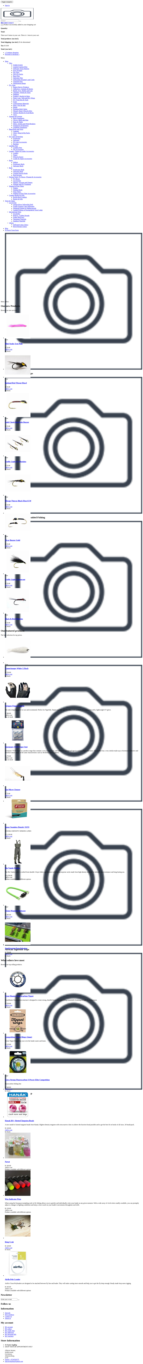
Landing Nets (13, 146)
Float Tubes (17, 192)
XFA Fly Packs (18, 74)
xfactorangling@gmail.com (14, 1361)
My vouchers (9, 1336)
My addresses (9, 1332)
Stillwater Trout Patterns (21, 69)
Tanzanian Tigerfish (19, 219)
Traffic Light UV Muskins (15, 462)
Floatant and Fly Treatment (22, 184)
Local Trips (12, 203)
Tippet (15, 155)
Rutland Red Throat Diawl (16, 383)
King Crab (9, 1242)
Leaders (15, 153)
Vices (15, 114)
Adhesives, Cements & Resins (23, 89)
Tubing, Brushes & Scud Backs (23, 113)
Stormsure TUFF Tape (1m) (16, 747)
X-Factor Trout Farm (12, 230)
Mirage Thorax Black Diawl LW (18, 501)
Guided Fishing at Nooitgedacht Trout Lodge (28, 210)
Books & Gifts (18, 199)
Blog (6, 228)
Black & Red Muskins (14, 619)
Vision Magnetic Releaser (15, 911)
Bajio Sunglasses (18, 118)
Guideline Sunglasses (20, 127)
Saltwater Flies (18, 78)
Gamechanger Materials (21, 103)
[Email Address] (9, 1299)
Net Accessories (18, 149)
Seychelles (16, 214)
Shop (6, 61)
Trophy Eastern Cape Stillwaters (23, 206)
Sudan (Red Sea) (18, 217)
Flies (10, 63)
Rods (10, 168)
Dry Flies (16, 72)
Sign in (7, 5)
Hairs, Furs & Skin (19, 105)
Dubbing (16, 94)
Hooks (15, 107)
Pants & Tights (18, 122)
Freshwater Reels (18, 164)
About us (8, 1318)
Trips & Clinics (10, 201)
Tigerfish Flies (18, 81)
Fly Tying (12, 85)
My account (9, 1327)
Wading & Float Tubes (16, 186)
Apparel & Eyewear (15, 116)
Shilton (15, 162)
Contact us (8, 1316)
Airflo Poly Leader (12, 1279)
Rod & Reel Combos (20, 197)
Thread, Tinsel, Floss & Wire (22, 111)
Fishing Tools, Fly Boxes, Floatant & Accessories (25, 177)
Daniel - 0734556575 (12, 1359)
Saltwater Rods (18, 171)
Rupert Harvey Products (21, 87)
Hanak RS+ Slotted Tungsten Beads (19, 1121)
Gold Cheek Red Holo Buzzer (17, 422)
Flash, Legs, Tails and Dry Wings (24, 98)
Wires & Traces (18, 157)
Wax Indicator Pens (13, 1199)
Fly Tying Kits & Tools (20, 100)
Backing (16, 144)
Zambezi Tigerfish (19, 221)
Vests (15, 135)
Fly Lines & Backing (16, 136)
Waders (15, 188)
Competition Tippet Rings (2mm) (18, 1037)
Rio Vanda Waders (12, 868)
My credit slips (10, 1331)
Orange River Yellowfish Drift (23, 204)
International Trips (15, 212)
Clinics (11, 223)
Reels (11, 160)
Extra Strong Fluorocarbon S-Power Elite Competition (27, 1080)
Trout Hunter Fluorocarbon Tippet (19, 996)
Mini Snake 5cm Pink (14, 344)
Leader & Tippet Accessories (22, 159)
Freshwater (16, 138)
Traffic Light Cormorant (15, 579)
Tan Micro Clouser (12, 790)
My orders (8, 1329)
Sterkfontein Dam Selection (16, 948)
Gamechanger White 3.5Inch (16, 668)
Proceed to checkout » (12, 54)
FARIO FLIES (18, 65)
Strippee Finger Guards (14, 706)
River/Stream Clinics (20, 226)
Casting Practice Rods (20, 173)
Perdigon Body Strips (20, 109)
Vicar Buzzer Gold (12, 540)
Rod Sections (17, 175)
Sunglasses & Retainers (21, 125)
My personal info (10, 1334)
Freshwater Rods (18, 170)
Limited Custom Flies (20, 67)
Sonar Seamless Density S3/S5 (17, 827)
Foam (15, 102)
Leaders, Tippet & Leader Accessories (21, 151)
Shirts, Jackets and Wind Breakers (24, 124)
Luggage (16, 131)
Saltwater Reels (18, 166)
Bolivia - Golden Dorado (21, 215)
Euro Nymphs (17, 70)
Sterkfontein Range (19, 83)
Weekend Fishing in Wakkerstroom (24, 208)
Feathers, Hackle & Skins (21, 96)
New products (9, 1315)
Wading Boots (17, 190)
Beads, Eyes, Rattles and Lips (23, 91)
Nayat (7, 1162)
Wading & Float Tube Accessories (24, 193)
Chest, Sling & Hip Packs (21, 133)
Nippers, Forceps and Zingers (22, 182)
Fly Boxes (16, 179)
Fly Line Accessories (20, 142)
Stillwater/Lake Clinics (20, 225)
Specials (7, 1313)
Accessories (17, 181)
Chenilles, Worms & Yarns (22, 92)
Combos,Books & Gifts (16, 195)
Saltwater (16, 140)
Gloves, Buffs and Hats (20, 120)
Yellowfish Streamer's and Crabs (23, 80)
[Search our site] (10, 21)
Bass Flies (16, 76)
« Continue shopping (12, 52)
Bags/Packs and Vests (16, 129)
